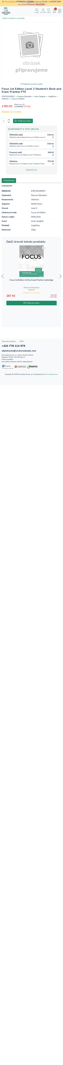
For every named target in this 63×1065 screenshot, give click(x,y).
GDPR (21, 341)
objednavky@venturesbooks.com (19, 350)
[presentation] (2, 276)
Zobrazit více (31, 170)
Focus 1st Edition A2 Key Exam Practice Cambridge (31, 280)
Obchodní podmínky (9, 341)
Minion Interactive (50, 374)
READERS (40, 4)
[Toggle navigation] (59, 11)
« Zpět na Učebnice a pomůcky (13, 18)
